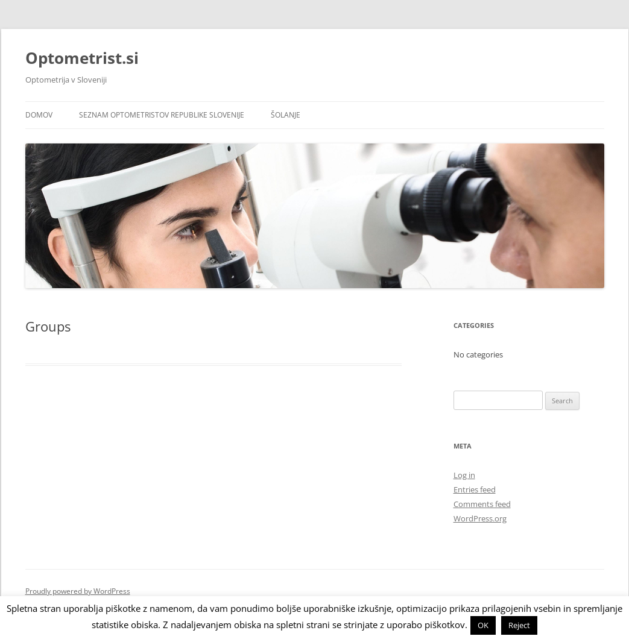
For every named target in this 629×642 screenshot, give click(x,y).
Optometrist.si (82, 58)
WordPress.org (480, 518)
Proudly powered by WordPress (77, 591)
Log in (464, 475)
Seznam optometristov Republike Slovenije (161, 115)
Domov (38, 115)
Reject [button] (519, 625)
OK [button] (483, 625)
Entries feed (475, 489)
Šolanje (285, 115)
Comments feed (482, 504)
